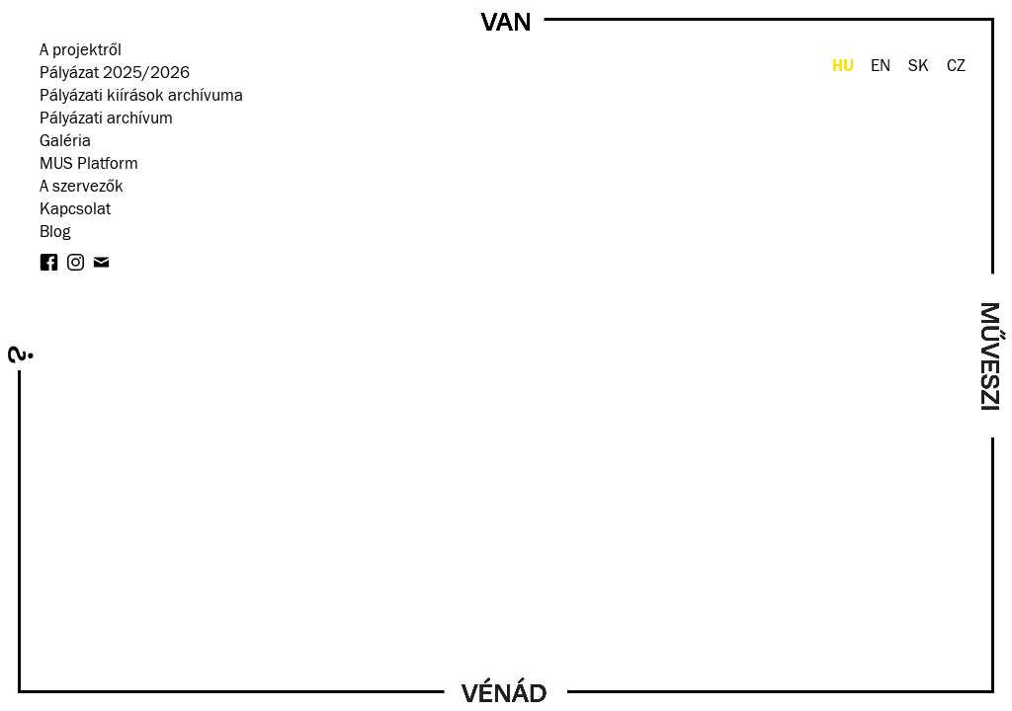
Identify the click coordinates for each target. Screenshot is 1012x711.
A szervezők (82, 187)
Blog (55, 232)
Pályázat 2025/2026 (115, 73)
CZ (956, 66)
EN (880, 66)
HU (843, 65)
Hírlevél (101, 262)
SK (918, 66)
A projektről (81, 50)
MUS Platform (89, 164)
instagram (75, 262)
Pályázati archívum (106, 119)
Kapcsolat (75, 209)
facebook (49, 262)
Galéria (65, 141)
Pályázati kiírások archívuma (141, 96)
